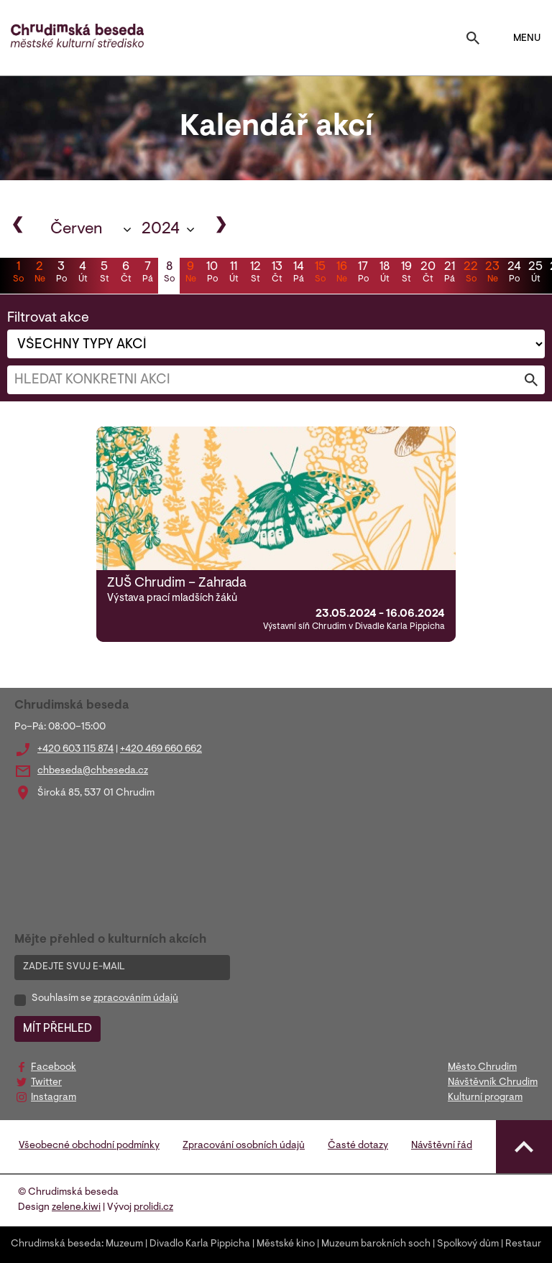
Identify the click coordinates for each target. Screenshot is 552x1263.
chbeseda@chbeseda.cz (92, 771)
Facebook (53, 1068)
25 (535, 273)
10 (212, 273)
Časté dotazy (358, 1146)
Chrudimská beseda (56, 1244)
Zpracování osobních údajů (244, 1146)
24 (514, 273)
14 (298, 273)
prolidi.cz (153, 1208)
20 (427, 273)
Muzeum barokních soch (376, 1244)
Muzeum (124, 1244)
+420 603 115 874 (75, 750)
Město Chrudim (482, 1068)
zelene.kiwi (76, 1208)
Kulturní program (485, 1098)
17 (363, 273)
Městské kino (286, 1244)
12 (255, 273)
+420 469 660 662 (161, 750)
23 (492, 273)
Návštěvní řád (441, 1146)
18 (384, 273)
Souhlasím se (105, 999)
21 (449, 273)
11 (233, 273)
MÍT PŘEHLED (57, 1029)
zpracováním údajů (135, 999)
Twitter (46, 1083)
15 (320, 273)
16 (341, 273)
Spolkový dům (468, 1244)
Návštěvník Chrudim (493, 1083)
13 (277, 273)
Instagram (53, 1098)
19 (406, 273)
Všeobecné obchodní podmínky (89, 1146)
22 (471, 273)
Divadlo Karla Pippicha (200, 1244)
